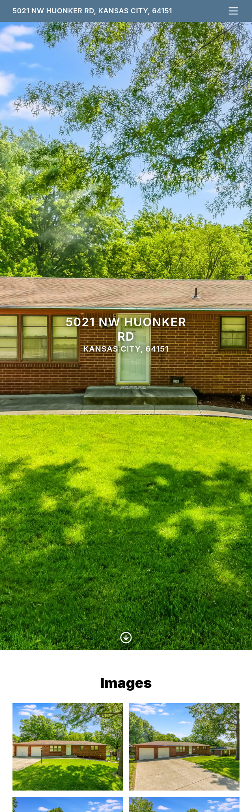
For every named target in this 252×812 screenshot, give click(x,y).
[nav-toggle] (233, 11)
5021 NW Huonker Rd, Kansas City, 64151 (92, 11)
